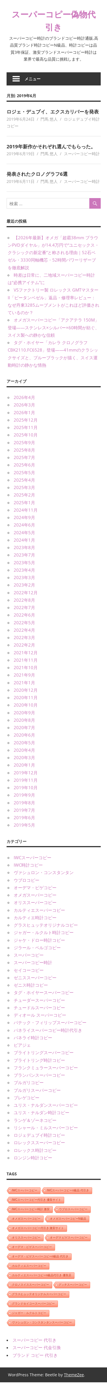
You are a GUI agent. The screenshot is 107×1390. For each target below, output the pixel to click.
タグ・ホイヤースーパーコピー (44, 1000)
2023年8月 (24, 555)
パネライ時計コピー (33, 1045)
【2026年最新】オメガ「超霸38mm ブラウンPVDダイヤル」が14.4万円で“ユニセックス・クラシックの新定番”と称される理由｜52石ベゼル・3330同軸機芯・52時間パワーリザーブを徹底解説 (53, 260)
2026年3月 (24, 412)
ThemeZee (74, 1382)
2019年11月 (26, 787)
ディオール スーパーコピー (40, 1022)
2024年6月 (24, 532)
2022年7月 (24, 615)
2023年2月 (24, 592)
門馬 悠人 (49, 126)
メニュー (33, 78)
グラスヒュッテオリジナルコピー (46, 932)
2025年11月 (26, 435)
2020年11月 (26, 705)
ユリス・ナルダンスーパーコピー (46, 1112)
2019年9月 (24, 802)
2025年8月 (24, 457)
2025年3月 (24, 495)
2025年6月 (24, 472)
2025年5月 (24, 480)
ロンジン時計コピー (33, 1165)
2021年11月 (26, 667)
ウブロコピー (26, 887)
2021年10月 (26, 675)
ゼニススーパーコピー (35, 985)
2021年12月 (26, 660)
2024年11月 (26, 517)
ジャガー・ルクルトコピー (29, 1320)
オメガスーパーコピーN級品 (68, 1226)
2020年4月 (24, 757)
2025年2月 (24, 502)
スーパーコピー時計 (82, 161)
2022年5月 (24, 630)
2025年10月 (26, 442)
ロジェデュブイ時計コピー (39, 1142)
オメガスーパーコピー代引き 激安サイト (38, 1235)
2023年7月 (24, 562)
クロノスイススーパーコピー (30, 1292)
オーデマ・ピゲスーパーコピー (32, 1254)
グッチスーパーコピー (72, 1292)
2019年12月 (26, 780)
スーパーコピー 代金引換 (37, 1355)
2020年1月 (24, 772)
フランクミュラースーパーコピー (46, 1075)
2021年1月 (24, 690)
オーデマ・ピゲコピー (35, 895)
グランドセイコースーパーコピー (33, 1311)
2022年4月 (24, 637)
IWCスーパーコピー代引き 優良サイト (36, 1207)
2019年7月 (24, 817)
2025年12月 (26, 427)
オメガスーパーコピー (35, 902)
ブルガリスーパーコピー (37, 1097)
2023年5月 (24, 570)
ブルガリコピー (29, 1090)
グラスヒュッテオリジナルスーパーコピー (39, 1301)
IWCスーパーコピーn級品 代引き (68, 1197)
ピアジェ (22, 1052)
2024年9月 (24, 525)
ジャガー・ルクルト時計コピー (44, 940)
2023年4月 (24, 577)
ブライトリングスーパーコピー (44, 1060)
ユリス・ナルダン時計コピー (41, 1120)
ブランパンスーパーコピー (39, 1082)
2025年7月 (24, 465)
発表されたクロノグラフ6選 (39, 181)
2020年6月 (24, 742)
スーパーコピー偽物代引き (53, 20)
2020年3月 (24, 765)
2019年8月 (24, 810)
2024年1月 (24, 547)
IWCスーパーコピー (32, 865)
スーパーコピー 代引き (34, 1347)
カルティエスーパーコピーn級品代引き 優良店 (41, 1282)
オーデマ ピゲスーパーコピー (69, 1245)
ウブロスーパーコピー (73, 1216)
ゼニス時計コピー (31, 992)
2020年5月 (24, 750)
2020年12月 (26, 697)
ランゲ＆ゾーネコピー (35, 1127)
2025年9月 (24, 450)
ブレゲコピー (26, 1105)
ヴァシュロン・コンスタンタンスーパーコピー (42, 1329)
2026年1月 (24, 420)
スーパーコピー (29, 962)
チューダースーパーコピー (39, 1007)
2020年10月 (26, 712)
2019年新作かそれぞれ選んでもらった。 (53, 153)
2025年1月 (24, 510)
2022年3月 (24, 645)
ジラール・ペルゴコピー (37, 955)
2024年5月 (24, 540)
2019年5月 (24, 832)
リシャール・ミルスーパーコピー (46, 1135)
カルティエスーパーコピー (39, 917)
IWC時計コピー (28, 872)
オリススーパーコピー (35, 910)
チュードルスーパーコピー (39, 1015)
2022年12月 (26, 600)
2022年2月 (24, 652)
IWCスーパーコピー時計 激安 (31, 1216)
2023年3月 (24, 585)
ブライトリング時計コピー (39, 1067)
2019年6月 (24, 825)
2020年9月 (24, 720)
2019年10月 (26, 795)
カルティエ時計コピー (35, 925)
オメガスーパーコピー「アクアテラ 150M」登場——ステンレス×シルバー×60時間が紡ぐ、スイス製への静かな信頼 (53, 335)
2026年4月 (24, 405)
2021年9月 (24, 682)
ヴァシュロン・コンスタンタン (44, 880)
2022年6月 (24, 622)
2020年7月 (24, 735)
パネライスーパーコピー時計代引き (48, 1037)
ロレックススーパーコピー (39, 1150)
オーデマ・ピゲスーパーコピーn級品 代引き (40, 1263)
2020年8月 (24, 727)
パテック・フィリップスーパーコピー (50, 1030)
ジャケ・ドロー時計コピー (39, 947)
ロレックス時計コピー (35, 1157)
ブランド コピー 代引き (35, 1362)
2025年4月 (24, 487)
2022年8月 (24, 607)
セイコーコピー (29, 977)
